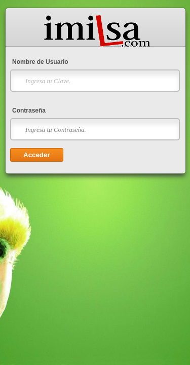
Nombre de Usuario (40, 61)
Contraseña (29, 110)
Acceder (36, 155)
